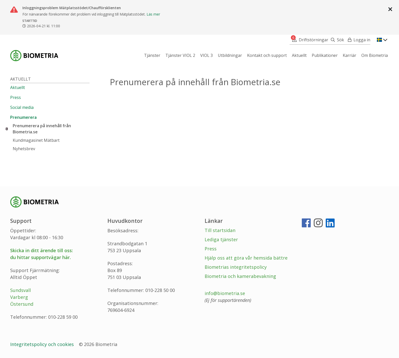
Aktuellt (20, 79)
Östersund (21, 304)
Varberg (19, 297)
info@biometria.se (225, 293)
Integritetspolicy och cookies (42, 344)
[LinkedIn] (330, 225)
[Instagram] (318, 225)
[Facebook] (306, 225)
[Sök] (336, 40)
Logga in (361, 40)
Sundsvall (20, 290)
